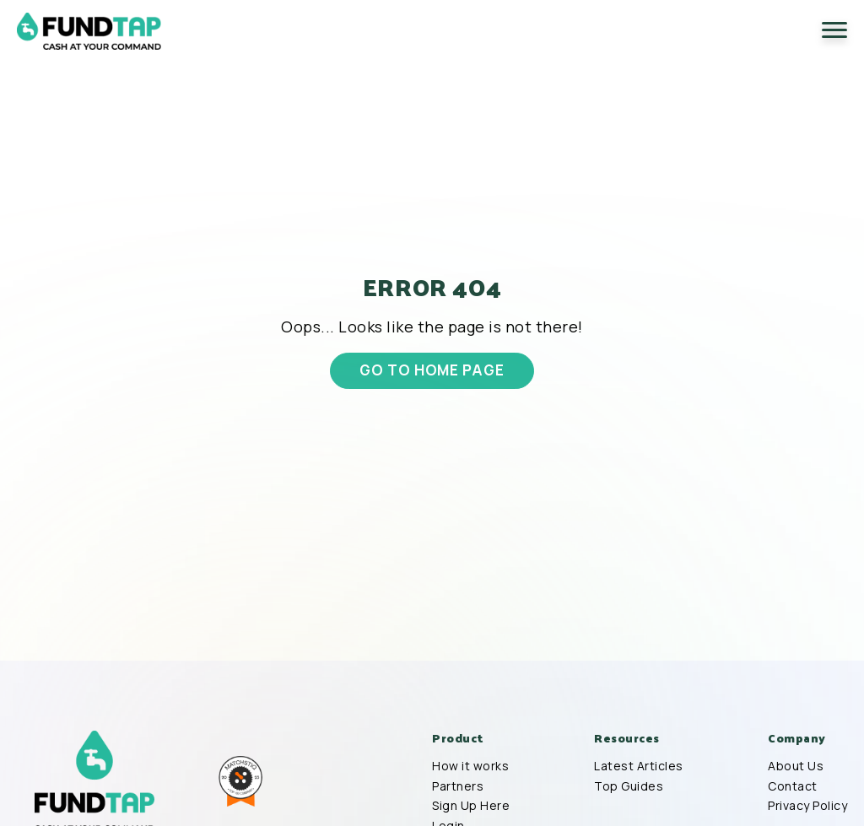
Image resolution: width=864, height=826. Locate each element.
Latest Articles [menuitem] (638, 766)
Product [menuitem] (457, 738)
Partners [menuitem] (457, 786)
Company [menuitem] (797, 738)
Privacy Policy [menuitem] (807, 805)
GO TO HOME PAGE (431, 369)
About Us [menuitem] (796, 766)
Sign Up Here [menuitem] (471, 805)
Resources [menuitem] (627, 738)
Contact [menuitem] (793, 786)
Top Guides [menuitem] (628, 786)
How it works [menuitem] (470, 766)
